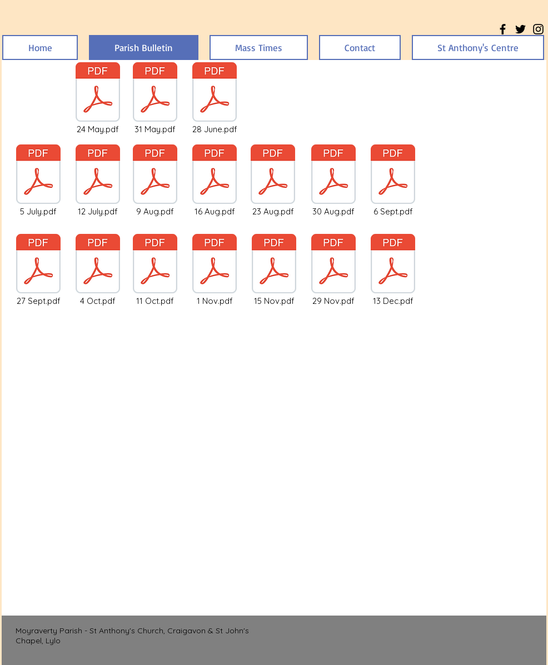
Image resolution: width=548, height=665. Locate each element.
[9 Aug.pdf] (155, 181)
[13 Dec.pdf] (393, 270)
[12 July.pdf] (98, 181)
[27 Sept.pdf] (38, 270)
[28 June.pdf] (215, 99)
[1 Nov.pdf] (215, 270)
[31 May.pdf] (155, 99)
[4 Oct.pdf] (98, 270)
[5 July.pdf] (38, 181)
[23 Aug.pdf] (273, 181)
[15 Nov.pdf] (274, 270)
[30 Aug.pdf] (333, 181)
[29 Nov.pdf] (333, 270)
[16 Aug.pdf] (215, 181)
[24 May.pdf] (98, 99)
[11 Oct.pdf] (155, 270)
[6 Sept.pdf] (393, 181)
